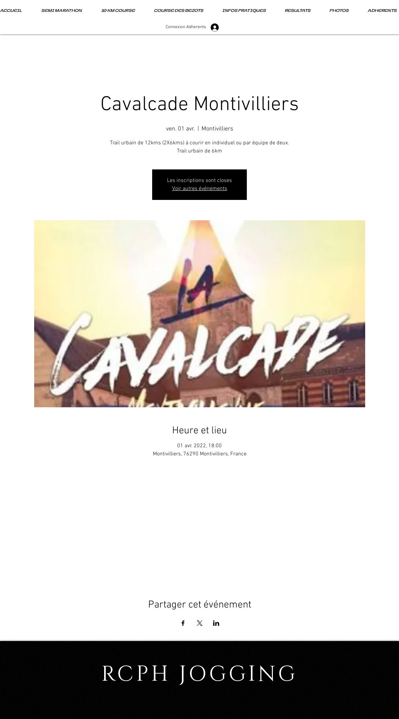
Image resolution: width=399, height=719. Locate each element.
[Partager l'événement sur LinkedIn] (216, 623)
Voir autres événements (199, 188)
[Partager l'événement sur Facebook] (183, 623)
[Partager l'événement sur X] (199, 623)
